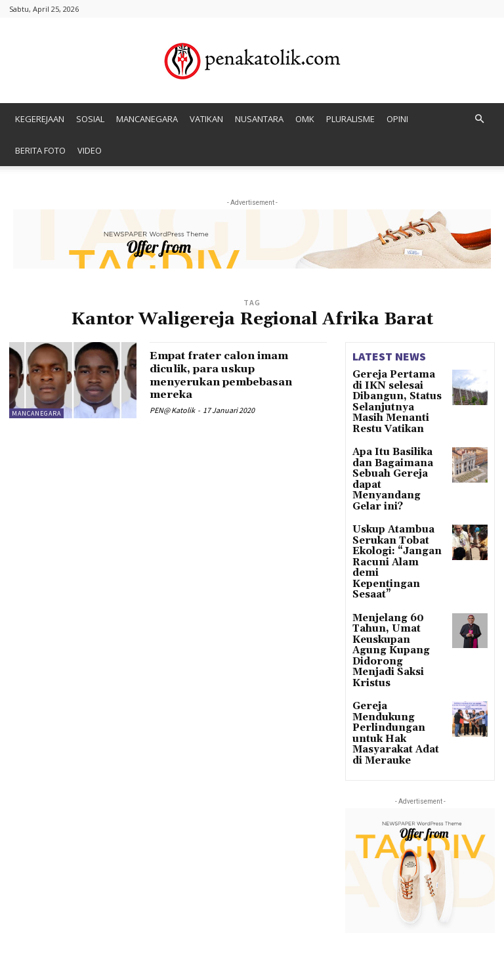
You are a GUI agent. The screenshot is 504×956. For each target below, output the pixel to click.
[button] (479, 119)
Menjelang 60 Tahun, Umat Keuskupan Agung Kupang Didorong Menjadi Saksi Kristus (397, 564)
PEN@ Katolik (172, 410)
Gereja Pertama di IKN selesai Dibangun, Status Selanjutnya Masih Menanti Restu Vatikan (399, 392)
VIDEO (89, 150)
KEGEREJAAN (39, 119)
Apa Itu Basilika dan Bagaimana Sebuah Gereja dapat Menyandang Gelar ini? (395, 449)
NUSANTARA (259, 119)
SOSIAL (90, 119)
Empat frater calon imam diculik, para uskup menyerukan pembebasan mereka (231, 375)
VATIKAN (206, 119)
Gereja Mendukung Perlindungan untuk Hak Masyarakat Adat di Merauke (399, 617)
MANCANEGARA (147, 119)
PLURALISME (350, 119)
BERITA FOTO (40, 150)
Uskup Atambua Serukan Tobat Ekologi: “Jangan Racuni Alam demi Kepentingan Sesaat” (396, 507)
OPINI (397, 119)
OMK (304, 119)
